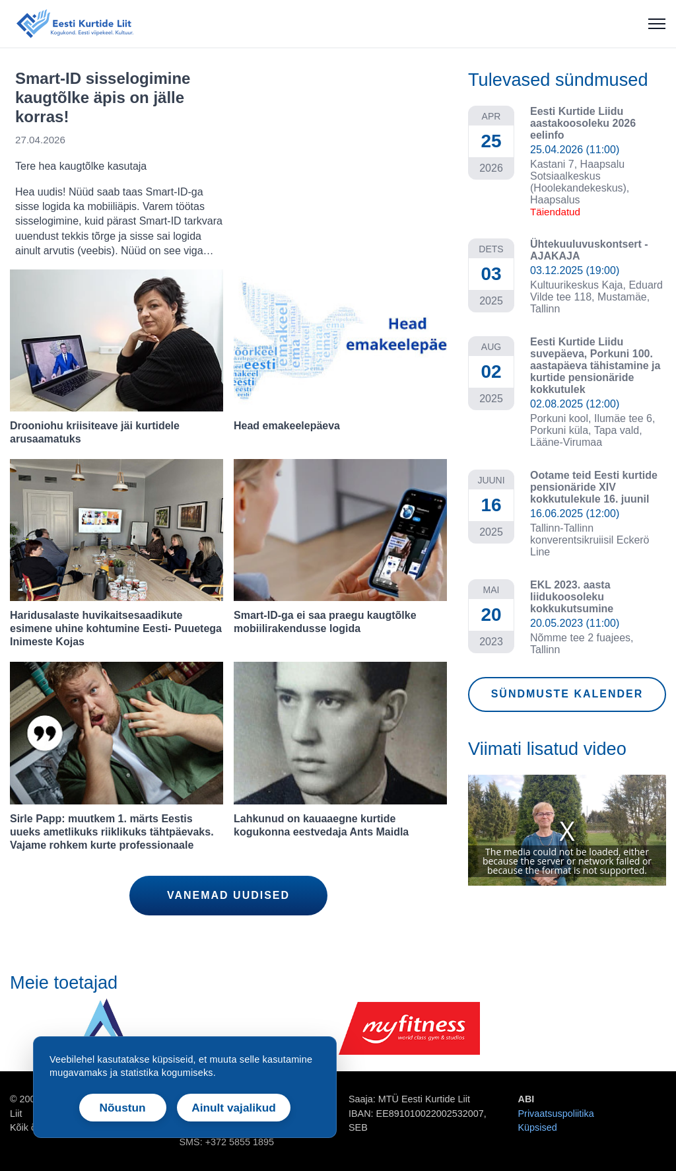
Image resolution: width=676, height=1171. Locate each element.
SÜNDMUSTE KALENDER (567, 693)
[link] (228, 164)
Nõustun (123, 1107)
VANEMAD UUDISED (228, 895)
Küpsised (537, 1127)
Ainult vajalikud (233, 1107)
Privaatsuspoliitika (556, 1113)
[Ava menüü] (656, 23)
